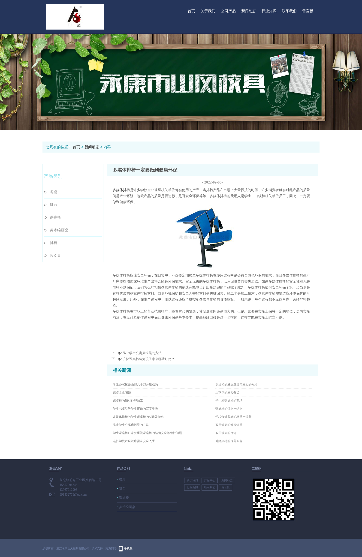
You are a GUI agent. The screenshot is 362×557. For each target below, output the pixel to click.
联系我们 (289, 11)
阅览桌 (55, 255)
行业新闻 (192, 487)
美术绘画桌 (59, 230)
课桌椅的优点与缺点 (228, 408)
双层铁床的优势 (225, 433)
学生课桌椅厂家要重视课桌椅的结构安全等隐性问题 (147, 433)
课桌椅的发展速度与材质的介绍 (236, 384)
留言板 (307, 11)
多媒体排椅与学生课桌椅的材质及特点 (138, 417)
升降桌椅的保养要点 (228, 441)
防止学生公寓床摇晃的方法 (142, 353)
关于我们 (208, 11)
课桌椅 (55, 217)
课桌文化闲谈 (122, 392)
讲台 (53, 205)
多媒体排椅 (121, 190)
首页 (191, 11)
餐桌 (53, 192)
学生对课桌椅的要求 (228, 400)
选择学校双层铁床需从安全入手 (134, 441)
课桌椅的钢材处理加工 (128, 400)
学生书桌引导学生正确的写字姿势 (135, 408)
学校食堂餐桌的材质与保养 (233, 417)
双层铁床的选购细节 (228, 425)
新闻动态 (248, 11)
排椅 (53, 243)
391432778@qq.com (73, 494)
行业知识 (269, 11)
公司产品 (228, 11)
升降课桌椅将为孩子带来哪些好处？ (149, 359)
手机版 (128, 548)
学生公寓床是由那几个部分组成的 (135, 384)
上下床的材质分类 (227, 392)
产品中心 (209, 480)
